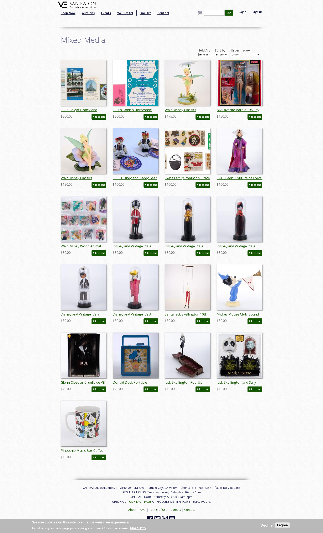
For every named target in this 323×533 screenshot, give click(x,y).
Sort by (220, 50)
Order (235, 50)
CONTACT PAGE (140, 502)
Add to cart (99, 116)
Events (106, 13)
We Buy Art (125, 13)
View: (246, 50)
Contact (163, 13)
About (132, 510)
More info (138, 528)
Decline (267, 525)
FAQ (143, 510)
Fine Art (145, 13)
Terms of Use (158, 510)
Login (242, 12)
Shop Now (68, 13)
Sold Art (204, 50)
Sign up (257, 12)
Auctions (88, 13)
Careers (176, 510)
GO (229, 12)
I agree (282, 525)
